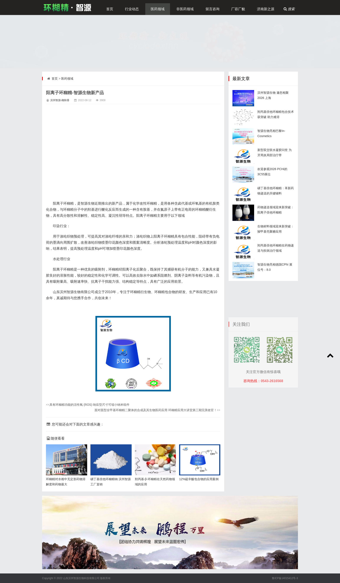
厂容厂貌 (238, 9)
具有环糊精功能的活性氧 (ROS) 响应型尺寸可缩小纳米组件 (87, 404)
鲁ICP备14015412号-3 (285, 578)
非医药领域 (185, 9)
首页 (109, 9)
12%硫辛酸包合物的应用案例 (199, 479)
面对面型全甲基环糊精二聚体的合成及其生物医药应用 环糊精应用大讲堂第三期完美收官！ (157, 410)
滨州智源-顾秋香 (59, 100)
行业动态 (132, 9)
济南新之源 (265, 9)
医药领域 (158, 9)
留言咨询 (212, 9)
